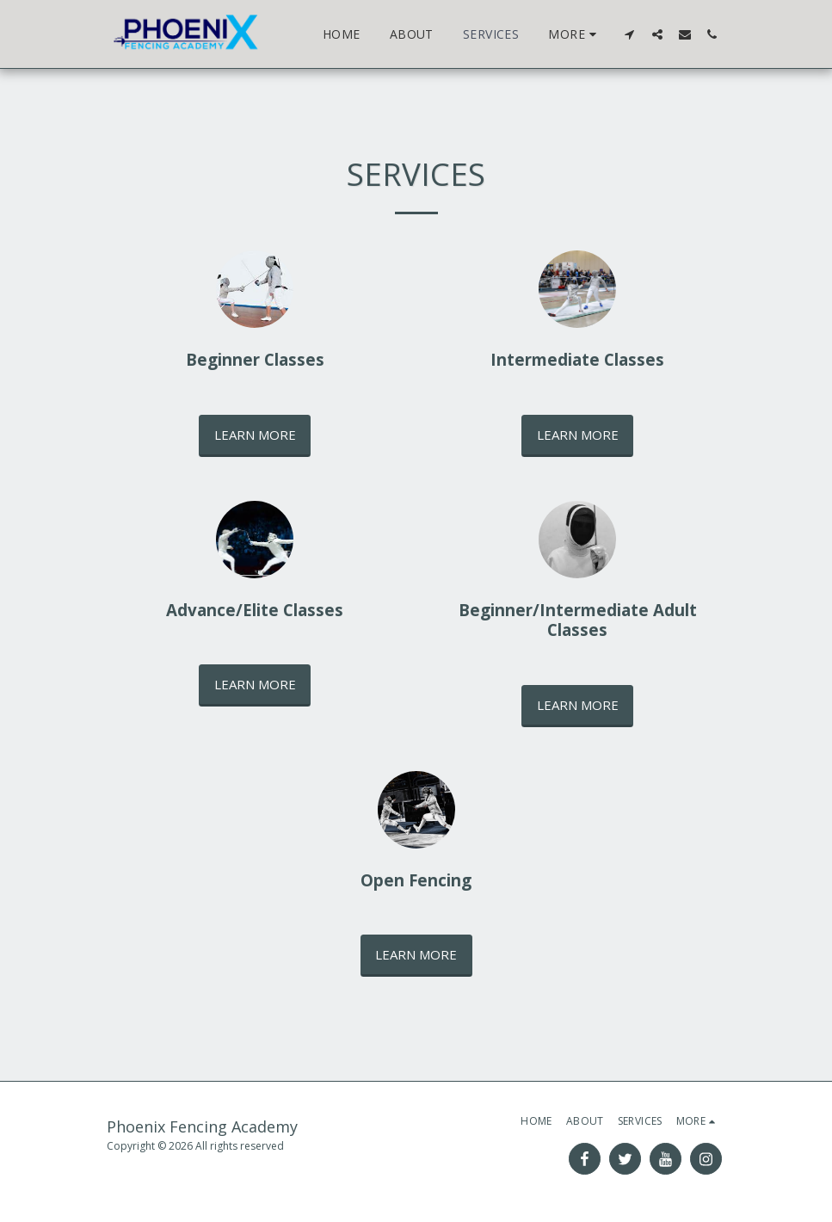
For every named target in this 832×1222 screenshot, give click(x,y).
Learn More (255, 434)
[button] (630, 34)
